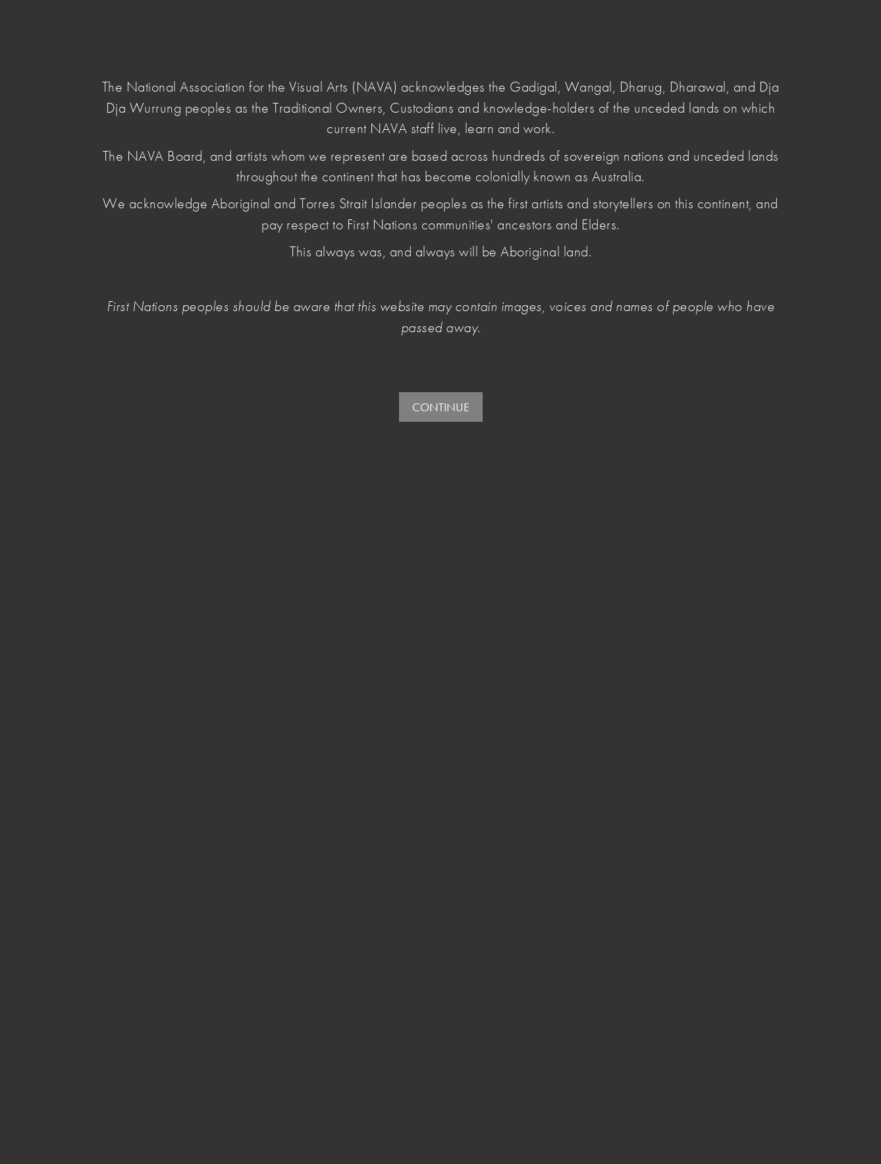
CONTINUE (440, 407)
